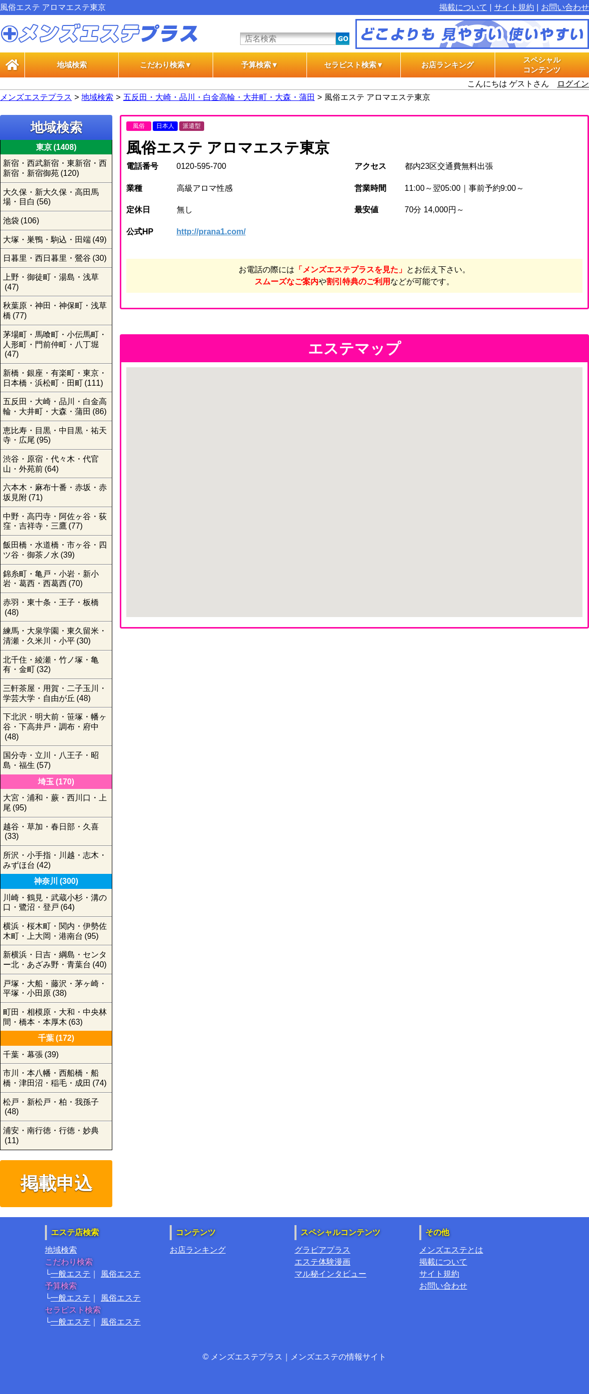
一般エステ (70, 1274)
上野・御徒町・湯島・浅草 (51, 282)
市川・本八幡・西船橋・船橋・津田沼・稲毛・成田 (55, 1078)
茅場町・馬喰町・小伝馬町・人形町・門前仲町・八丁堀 (55, 344)
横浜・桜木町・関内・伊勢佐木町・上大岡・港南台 (55, 931)
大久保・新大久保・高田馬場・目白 (51, 197)
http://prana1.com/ (211, 231)
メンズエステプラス (36, 97)
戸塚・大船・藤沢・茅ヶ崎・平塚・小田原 (55, 988)
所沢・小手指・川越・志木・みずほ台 (55, 860)
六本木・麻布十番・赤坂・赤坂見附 (55, 492)
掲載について (463, 7)
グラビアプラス (322, 1250)
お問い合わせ (565, 7)
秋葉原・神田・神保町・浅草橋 (55, 310)
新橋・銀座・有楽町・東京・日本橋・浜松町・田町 (55, 378)
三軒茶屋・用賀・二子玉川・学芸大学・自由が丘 (55, 693)
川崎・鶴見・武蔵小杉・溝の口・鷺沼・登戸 (55, 902)
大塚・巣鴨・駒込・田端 (55, 239)
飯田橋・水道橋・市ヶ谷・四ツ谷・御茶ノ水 (55, 550)
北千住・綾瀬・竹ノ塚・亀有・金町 (51, 665)
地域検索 (72, 65)
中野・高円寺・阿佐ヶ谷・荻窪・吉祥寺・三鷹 (55, 521)
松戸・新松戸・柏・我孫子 (51, 1107)
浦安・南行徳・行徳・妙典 (51, 1135)
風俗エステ (121, 1274)
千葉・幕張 (31, 1054)
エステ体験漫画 (322, 1262)
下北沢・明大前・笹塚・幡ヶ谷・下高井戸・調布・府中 (55, 726)
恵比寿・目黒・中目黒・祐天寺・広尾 (55, 435)
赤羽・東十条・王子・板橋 (51, 607)
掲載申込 (56, 1183)
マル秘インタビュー (330, 1274)
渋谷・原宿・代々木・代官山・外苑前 (51, 464)
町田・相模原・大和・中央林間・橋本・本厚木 (55, 1017)
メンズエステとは (451, 1250)
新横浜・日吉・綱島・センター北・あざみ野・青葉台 (55, 959)
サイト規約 (514, 7)
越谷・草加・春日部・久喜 (51, 831)
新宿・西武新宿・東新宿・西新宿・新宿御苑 (55, 168)
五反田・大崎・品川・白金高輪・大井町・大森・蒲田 (219, 97)
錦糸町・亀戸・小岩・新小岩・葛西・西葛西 (51, 579)
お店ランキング (447, 65)
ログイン (573, 83)
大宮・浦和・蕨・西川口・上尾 (55, 802)
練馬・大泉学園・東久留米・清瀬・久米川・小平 (55, 636)
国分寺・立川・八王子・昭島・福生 (51, 760)
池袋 (21, 220)
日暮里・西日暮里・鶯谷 (55, 258)
